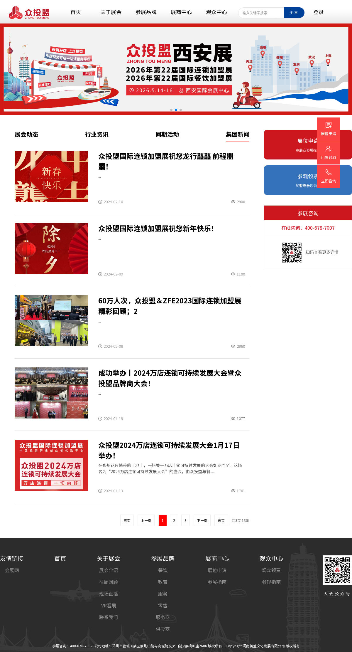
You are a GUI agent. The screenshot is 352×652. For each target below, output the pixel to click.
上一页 (146, 520)
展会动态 (26, 134)
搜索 (294, 13)
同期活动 (167, 134)
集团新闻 (237, 134)
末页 (221, 520)
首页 (127, 520)
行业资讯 (97, 134)
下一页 (202, 520)
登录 (318, 12)
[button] (171, 110)
